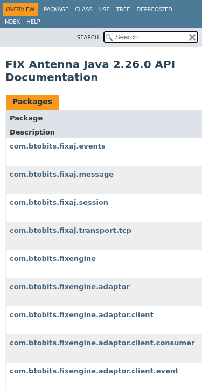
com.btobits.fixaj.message (62, 174)
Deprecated (154, 9)
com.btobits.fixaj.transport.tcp (70, 230)
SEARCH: (89, 38)
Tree (123, 9)
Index (11, 22)
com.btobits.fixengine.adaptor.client (82, 315)
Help (33, 22)
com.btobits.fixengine (53, 258)
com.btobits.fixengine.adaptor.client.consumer (102, 343)
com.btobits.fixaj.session (59, 202)
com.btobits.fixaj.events (58, 146)
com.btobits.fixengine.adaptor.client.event (94, 371)
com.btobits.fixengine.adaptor (70, 287)
